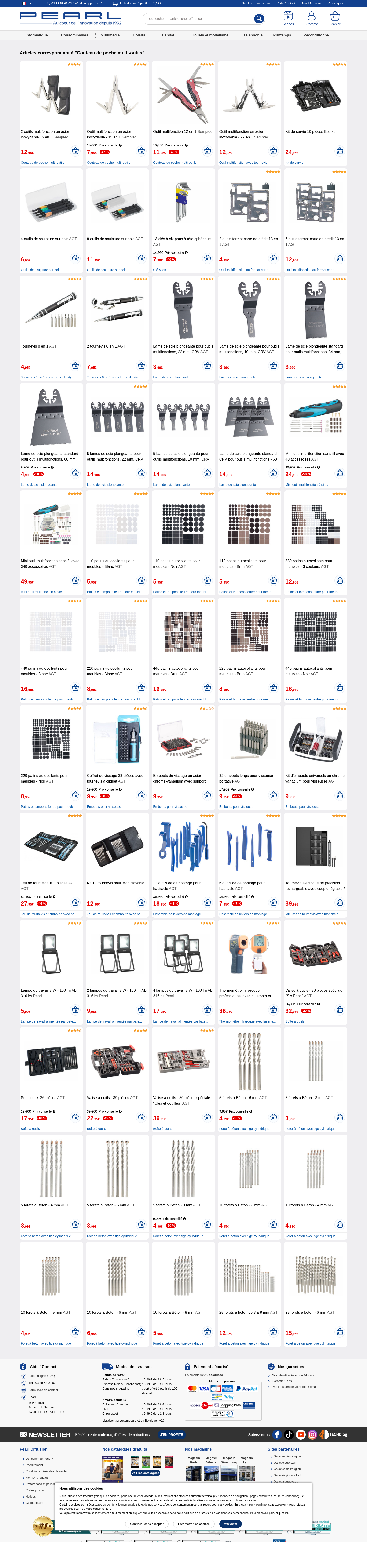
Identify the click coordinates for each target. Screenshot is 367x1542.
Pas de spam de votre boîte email (294, 1387)
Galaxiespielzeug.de (287, 1456)
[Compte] (312, 18)
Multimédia (110, 35)
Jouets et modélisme (210, 35)
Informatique (37, 35)
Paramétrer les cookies (194, 1524)
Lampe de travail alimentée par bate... (48, 1021)
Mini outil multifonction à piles (306, 484)
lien (255, 1500)
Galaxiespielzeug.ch (287, 1469)
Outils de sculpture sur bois (40, 270)
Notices (31, 1496)
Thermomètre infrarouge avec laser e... (247, 1021)
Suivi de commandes (256, 3)
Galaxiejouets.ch (285, 1462)
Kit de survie (294, 162)
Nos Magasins (311, 3)
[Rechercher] (259, 18)
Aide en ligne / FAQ (42, 1376)
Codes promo (35, 1490)
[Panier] (335, 18)
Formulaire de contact (43, 1390)
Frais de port (140, 3)
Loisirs (139, 35)
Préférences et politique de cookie (48, 1484)
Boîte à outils (294, 1021)
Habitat (168, 35)
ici (286, 1513)
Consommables (74, 35)
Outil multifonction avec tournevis (243, 162)
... (341, 35)
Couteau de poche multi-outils (42, 162)
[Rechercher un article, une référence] (204, 19)
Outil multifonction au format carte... (245, 270)
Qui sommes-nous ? (39, 1458)
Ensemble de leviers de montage (177, 914)
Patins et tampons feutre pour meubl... (115, 592)
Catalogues (336, 3)
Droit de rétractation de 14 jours (293, 1375)
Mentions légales (37, 1477)
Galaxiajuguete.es (286, 1481)
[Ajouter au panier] (75, 151)
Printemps (282, 35)
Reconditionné (316, 35)
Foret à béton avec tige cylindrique (244, 1129)
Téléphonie (253, 35)
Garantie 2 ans (282, 1381)
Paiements (204, 1375)
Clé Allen (159, 270)
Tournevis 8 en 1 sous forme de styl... (48, 377)
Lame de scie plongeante (171, 377)
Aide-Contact (286, 3)
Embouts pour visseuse (104, 807)
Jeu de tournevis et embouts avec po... (49, 914)
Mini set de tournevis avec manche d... (313, 914)
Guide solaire (35, 1503)
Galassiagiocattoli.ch (287, 1475)
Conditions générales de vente (46, 1471)
